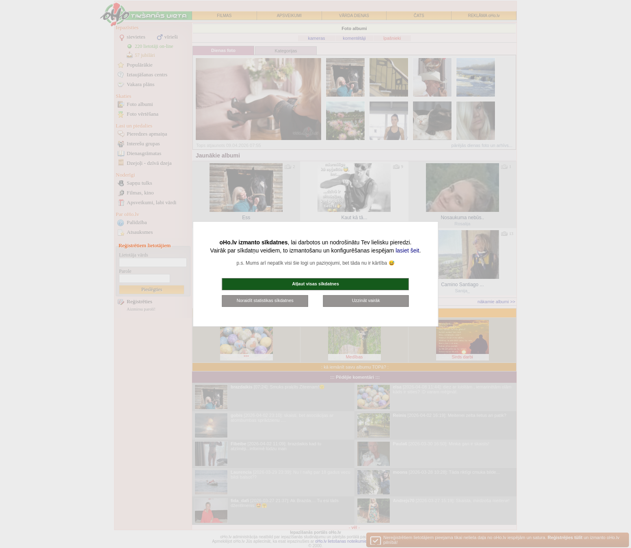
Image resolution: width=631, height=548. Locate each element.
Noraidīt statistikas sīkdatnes (265, 300)
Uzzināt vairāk (366, 300)
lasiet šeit (407, 250)
